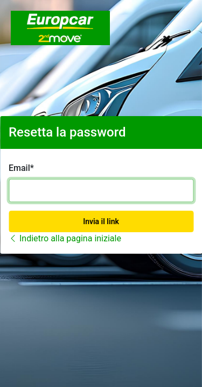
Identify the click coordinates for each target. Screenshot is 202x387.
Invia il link (101, 221)
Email (19, 168)
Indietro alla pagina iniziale (65, 238)
